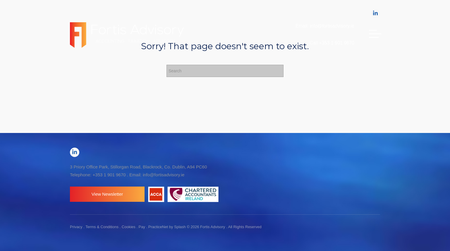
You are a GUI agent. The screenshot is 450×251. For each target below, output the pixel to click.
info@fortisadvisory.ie (164, 174)
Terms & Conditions (101, 227)
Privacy (76, 227)
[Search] (225, 71)
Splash (180, 227)
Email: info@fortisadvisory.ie (325, 25)
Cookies (128, 227)
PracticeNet (158, 227)
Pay (142, 227)
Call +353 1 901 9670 (332, 42)
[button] (107, 194)
